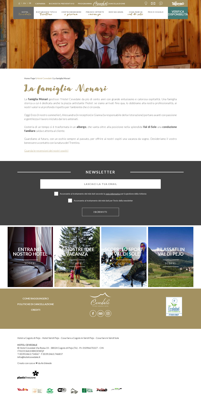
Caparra (40, 3)
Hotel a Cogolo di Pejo (28, 338)
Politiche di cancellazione (35, 304)
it (19, 3)
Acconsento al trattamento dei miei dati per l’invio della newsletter (103, 200)
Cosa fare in (135, 12)
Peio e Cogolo (155, 12)
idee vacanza (116, 12)
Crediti (35, 310)
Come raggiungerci (36, 298)
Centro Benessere (71, 12)
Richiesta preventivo (61, 3)
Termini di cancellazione (110, 3)
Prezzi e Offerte (95, 12)
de (30, 3)
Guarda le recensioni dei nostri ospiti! (46, 150)
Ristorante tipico (46, 12)
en (24, 3)
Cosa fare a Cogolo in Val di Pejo (77, 338)
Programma (85, 3)
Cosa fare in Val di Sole (107, 338)
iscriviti (100, 212)
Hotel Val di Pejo (50, 338)
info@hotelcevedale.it (28, 357)
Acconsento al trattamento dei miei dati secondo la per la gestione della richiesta (103, 194)
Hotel (25, 12)
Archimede (46, 363)
